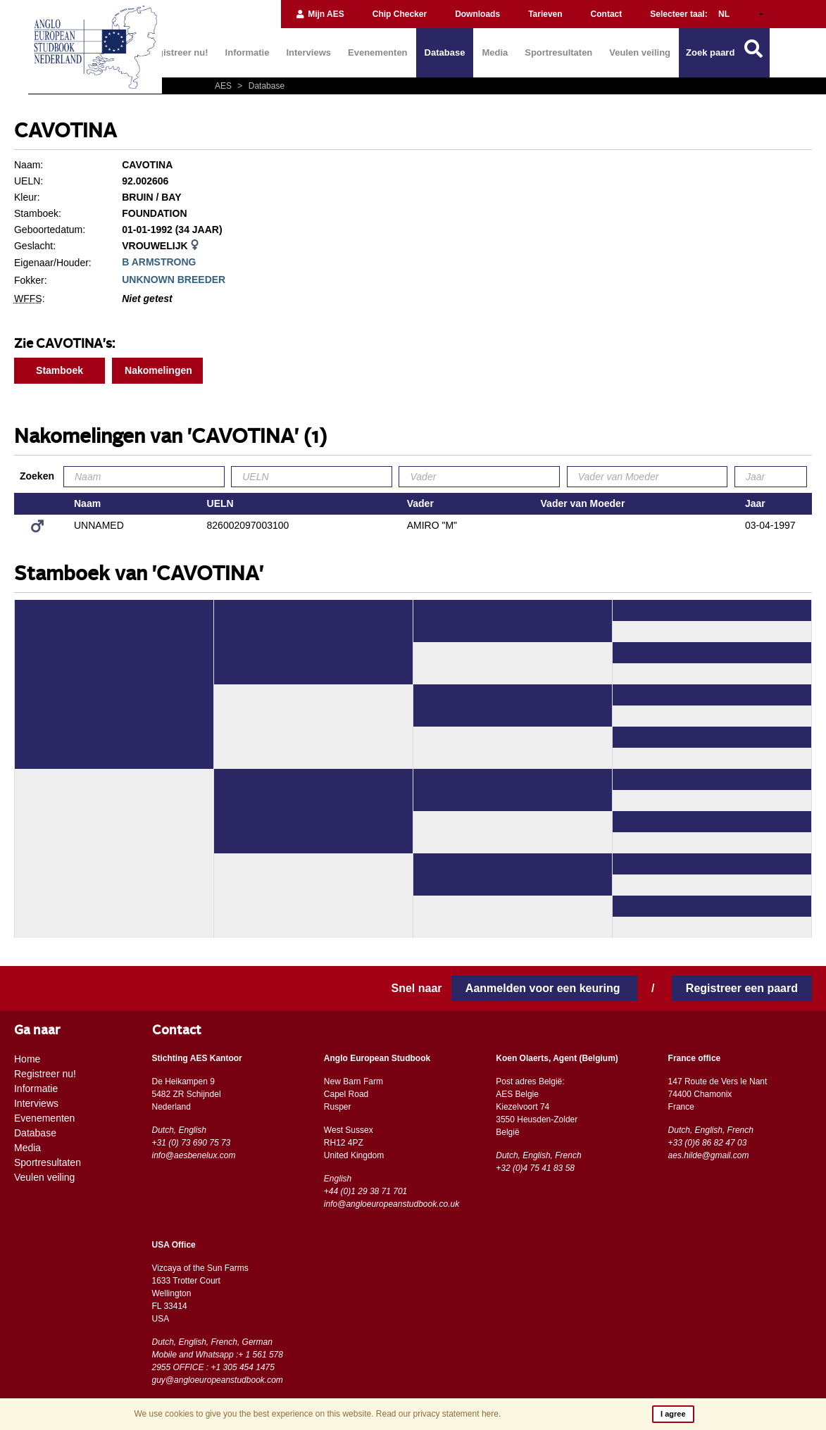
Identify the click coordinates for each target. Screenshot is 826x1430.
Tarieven (545, 14)
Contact (606, 14)
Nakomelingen (158, 370)
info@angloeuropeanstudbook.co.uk (391, 1204)
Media (495, 52)
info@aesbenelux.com (194, 1155)
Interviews (308, 52)
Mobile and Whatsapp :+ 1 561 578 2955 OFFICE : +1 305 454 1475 (217, 1361)
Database (445, 52)
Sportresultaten (558, 52)
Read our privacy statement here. (438, 1414)
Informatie (247, 52)
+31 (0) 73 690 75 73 (191, 1143)
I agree (673, 1414)
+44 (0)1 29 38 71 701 (365, 1191)
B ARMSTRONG (159, 262)
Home (27, 1059)
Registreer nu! (177, 52)
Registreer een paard (742, 988)
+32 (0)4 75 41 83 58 (535, 1168)
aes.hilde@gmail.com (708, 1155)
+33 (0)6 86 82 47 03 (707, 1143)
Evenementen (378, 52)
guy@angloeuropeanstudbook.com (217, 1380)
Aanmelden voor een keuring (544, 988)
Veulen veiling (639, 52)
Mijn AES (319, 14)
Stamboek (59, 370)
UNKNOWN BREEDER (173, 279)
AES (224, 86)
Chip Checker (400, 14)
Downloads (477, 14)
